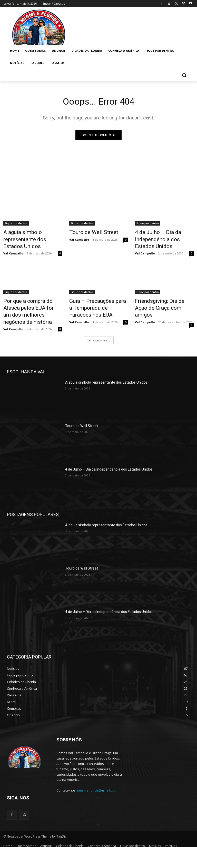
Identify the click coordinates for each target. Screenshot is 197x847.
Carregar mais (98, 332)
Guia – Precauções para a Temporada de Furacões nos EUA (96, 303)
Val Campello (13, 251)
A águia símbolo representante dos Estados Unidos (29, 238)
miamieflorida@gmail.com (97, 782)
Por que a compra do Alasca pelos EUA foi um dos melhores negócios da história (30, 306)
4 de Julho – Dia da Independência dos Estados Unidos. (162, 238)
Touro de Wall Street (89, 233)
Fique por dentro (16, 224)
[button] (184, 75)
